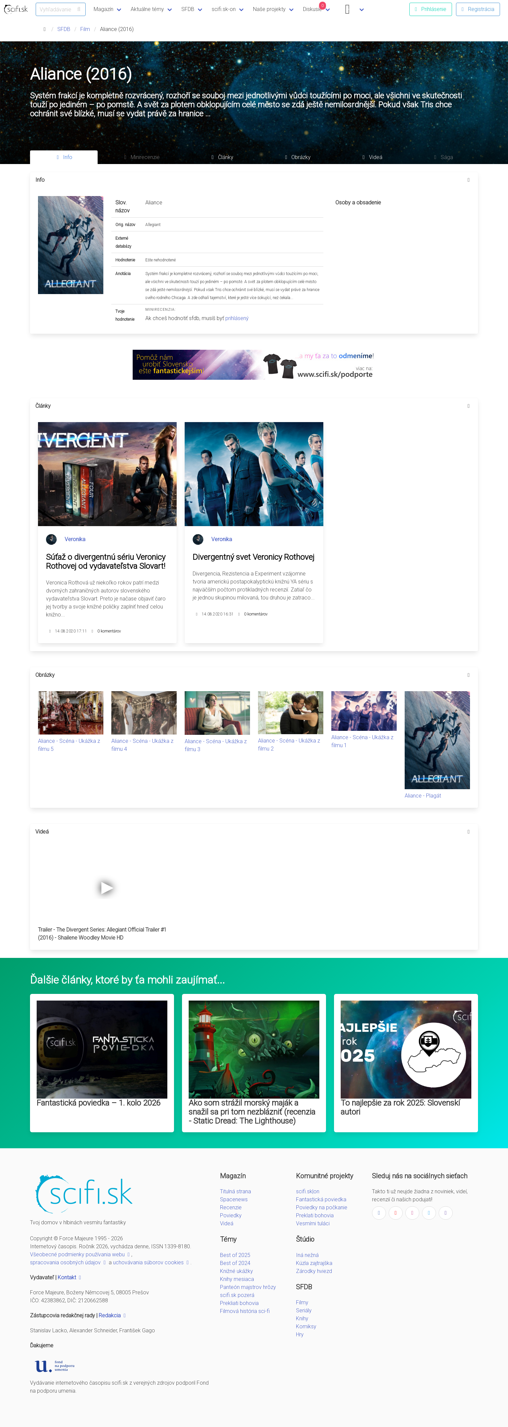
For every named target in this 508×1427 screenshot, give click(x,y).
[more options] (468, 180)
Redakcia (113, 1315)
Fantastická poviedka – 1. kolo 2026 (98, 1103)
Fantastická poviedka (321, 1199)
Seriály (304, 1310)
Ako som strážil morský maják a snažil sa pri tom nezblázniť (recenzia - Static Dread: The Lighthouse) (252, 1112)
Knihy (302, 1318)
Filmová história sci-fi (245, 1311)
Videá (226, 1223)
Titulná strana (235, 1191)
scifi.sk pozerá (237, 1295)
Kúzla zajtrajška (314, 1263)
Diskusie (314, 7)
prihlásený (237, 318)
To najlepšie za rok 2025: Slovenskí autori (400, 1107)
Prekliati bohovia (239, 1303)
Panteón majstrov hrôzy (248, 1287)
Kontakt (70, 1277)
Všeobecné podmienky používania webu (80, 1254)
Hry (300, 1334)
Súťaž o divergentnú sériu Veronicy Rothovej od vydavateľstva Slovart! (105, 561)
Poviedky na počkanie (321, 1207)
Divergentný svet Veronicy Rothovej (253, 557)
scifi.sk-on (224, 9)
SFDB (187, 9)
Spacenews (234, 1199)
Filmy (302, 1302)
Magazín (103, 9)
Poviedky (231, 1215)
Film (85, 29)
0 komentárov (109, 631)
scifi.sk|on (307, 1191)
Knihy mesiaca (237, 1279)
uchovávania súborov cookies (151, 1262)
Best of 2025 (235, 1255)
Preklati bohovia (315, 1215)
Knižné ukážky (236, 1271)
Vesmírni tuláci (313, 1223)
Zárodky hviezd (314, 1271)
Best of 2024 (235, 1263)
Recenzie (231, 1207)
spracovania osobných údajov (68, 1262)
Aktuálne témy (147, 9)
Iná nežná (307, 1255)
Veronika (75, 539)
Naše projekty (269, 9)
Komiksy (306, 1326)
